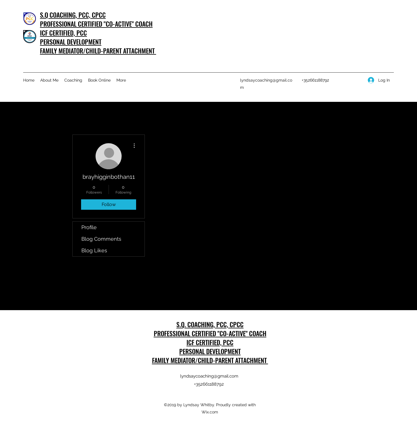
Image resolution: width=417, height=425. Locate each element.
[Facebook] (348, 80)
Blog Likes (94, 250)
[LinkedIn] (340, 80)
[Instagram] (357, 80)
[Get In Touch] (375, 30)
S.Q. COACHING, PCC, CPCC (210, 324)
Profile (89, 227)
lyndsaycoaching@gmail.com (209, 376)
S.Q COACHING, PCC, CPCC (73, 14)
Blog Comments (101, 239)
